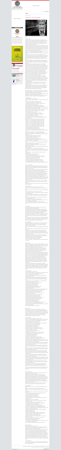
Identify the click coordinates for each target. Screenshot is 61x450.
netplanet (48, 448)
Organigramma (30, 446)
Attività (40, 446)
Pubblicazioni (43, 446)
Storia (25, 446)
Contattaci (48, 446)
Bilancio (38, 446)
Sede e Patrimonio (35, 446)
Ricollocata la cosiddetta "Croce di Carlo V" (18, 81)
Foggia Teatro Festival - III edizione (19, 76)
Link (45, 446)
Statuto (27, 446)
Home (23, 446)
